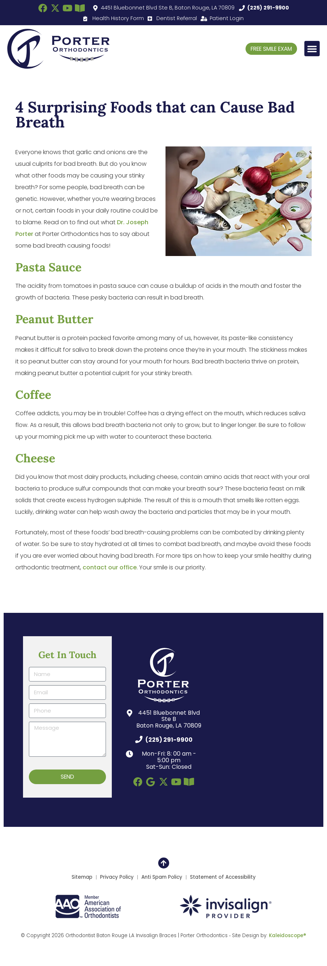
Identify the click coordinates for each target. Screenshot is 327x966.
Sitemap (82, 877)
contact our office (110, 567)
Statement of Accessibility (223, 877)
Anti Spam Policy (161, 877)
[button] (312, 48)
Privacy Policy (117, 877)
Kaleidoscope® (287, 936)
